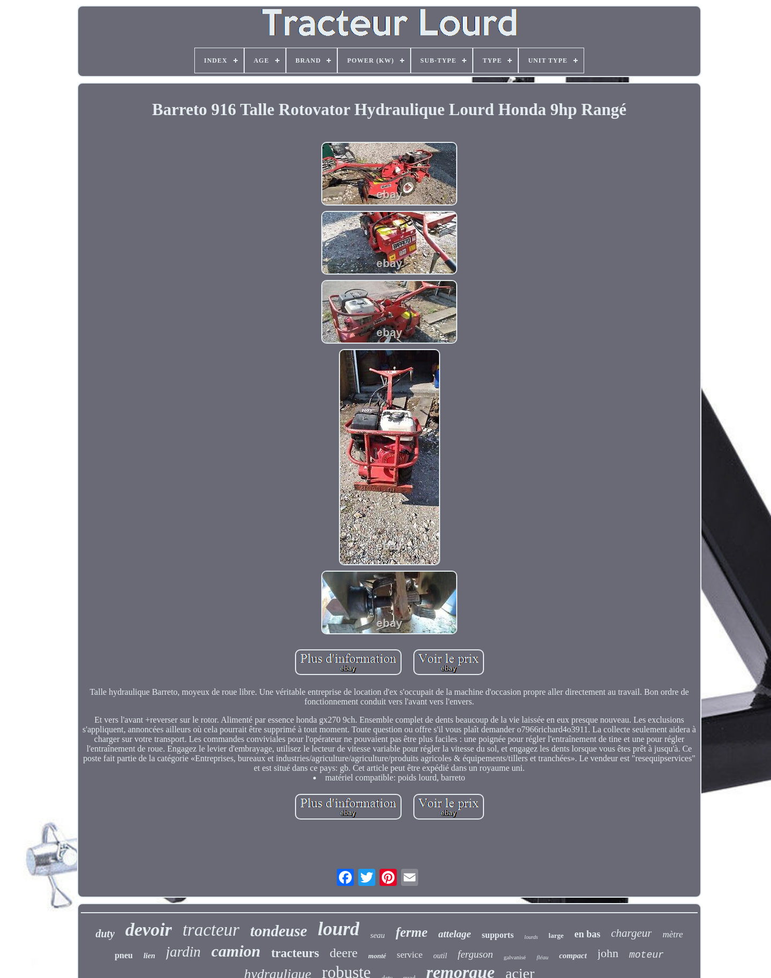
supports (498, 934)
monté (377, 956)
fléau (542, 957)
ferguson (475, 954)
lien (149, 956)
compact (573, 955)
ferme (412, 932)
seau (377, 935)
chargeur (631, 933)
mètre (672, 934)
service (409, 955)
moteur (646, 955)
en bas (588, 934)
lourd (339, 929)
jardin (183, 952)
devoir (148, 929)
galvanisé (515, 957)
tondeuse (278, 930)
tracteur (211, 929)
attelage (455, 933)
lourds (531, 937)
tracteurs (295, 953)
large (556, 935)
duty (105, 933)
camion (236, 951)
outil (440, 956)
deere (344, 953)
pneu (124, 955)
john (608, 953)
